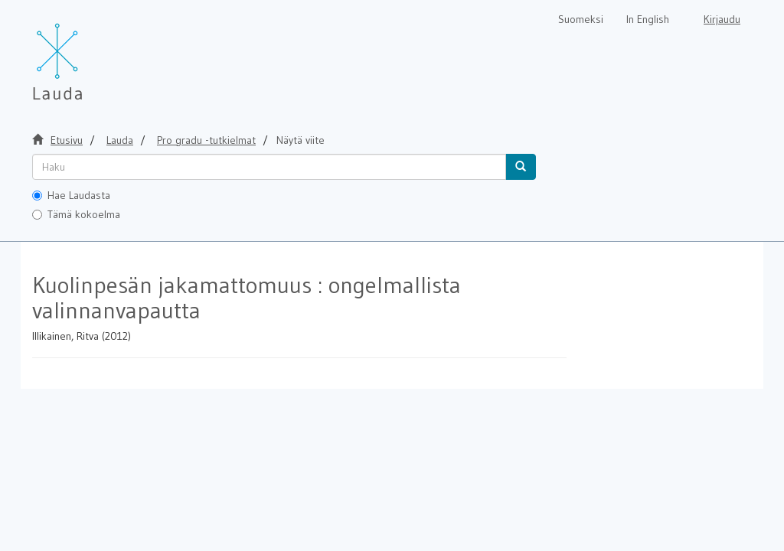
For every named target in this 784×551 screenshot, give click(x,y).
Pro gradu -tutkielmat (206, 140)
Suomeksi (580, 19)
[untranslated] (269, 167)
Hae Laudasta (71, 195)
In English (647, 19)
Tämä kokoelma (76, 214)
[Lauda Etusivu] (89, 53)
